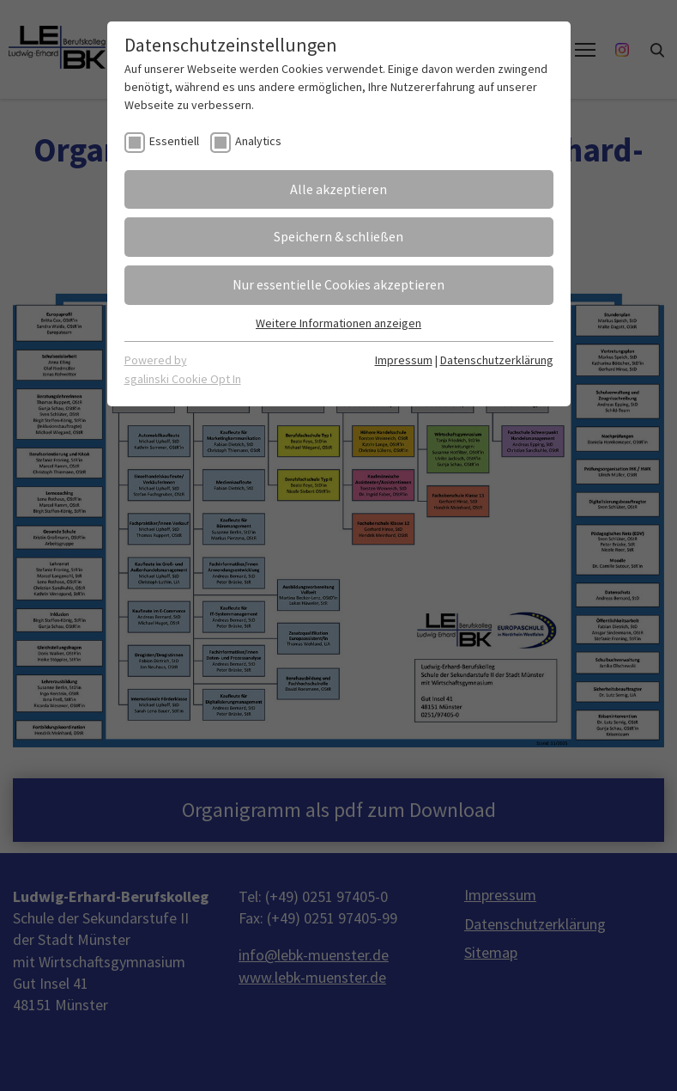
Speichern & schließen (338, 236)
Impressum (403, 360)
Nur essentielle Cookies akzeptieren (338, 284)
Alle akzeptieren (338, 189)
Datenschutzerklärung (496, 360)
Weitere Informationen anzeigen (338, 323)
